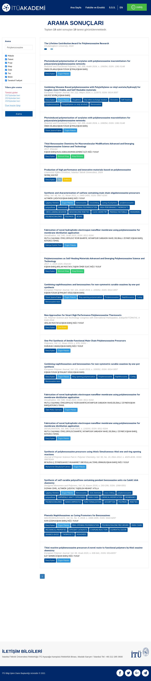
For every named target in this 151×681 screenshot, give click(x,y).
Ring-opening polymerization (90, 297)
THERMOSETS (68, 534)
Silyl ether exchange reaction (95, 100)
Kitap (10, 66)
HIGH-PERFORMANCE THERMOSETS (114, 207)
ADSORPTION (109, 502)
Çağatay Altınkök (52, 203)
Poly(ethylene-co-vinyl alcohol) (75, 104)
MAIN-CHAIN (93, 497)
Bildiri (10, 77)
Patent (10, 59)
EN (121, 7)
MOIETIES (134, 502)
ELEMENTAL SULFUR (118, 530)
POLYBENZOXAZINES (54, 216)
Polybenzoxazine (52, 104)
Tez (9, 73)
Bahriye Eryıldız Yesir (54, 245)
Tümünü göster (11, 92)
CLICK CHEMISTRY (99, 212)
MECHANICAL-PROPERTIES (56, 530)
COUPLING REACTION (98, 530)
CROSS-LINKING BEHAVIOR (56, 212)
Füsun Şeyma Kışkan (53, 130)
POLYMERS (69, 216)
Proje (10, 62)
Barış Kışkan (50, 73)
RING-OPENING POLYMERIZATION (83, 207)
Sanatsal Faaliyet (15, 80)
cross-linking (109, 493)
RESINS (79, 216)
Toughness (76, 100)
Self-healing (126, 100)
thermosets (62, 207)
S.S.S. (112, 7)
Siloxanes (114, 100)
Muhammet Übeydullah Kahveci (58, 467)
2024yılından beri (12, 98)
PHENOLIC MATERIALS (118, 212)
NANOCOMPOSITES (73, 502)
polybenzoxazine (127, 203)
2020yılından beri (12, 101)
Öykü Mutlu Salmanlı (54, 410)
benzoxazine (81, 203)
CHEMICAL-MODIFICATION (112, 497)
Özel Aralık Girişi (12, 105)
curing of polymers (109, 203)
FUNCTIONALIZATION (92, 502)
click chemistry (95, 493)
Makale (11, 55)
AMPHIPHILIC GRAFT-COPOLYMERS (71, 497)
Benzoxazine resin (53, 302)
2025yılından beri (12, 95)
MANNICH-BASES (52, 534)
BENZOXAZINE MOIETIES (79, 212)
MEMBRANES (130, 497)
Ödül (10, 70)
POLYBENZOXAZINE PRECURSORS (115, 525)
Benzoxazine (96, 104)
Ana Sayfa (75, 7)
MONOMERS (135, 212)
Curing (139, 297)
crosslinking (94, 203)
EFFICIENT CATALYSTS (78, 530)
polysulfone (50, 207)
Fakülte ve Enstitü (95, 7)
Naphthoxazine (128, 297)
